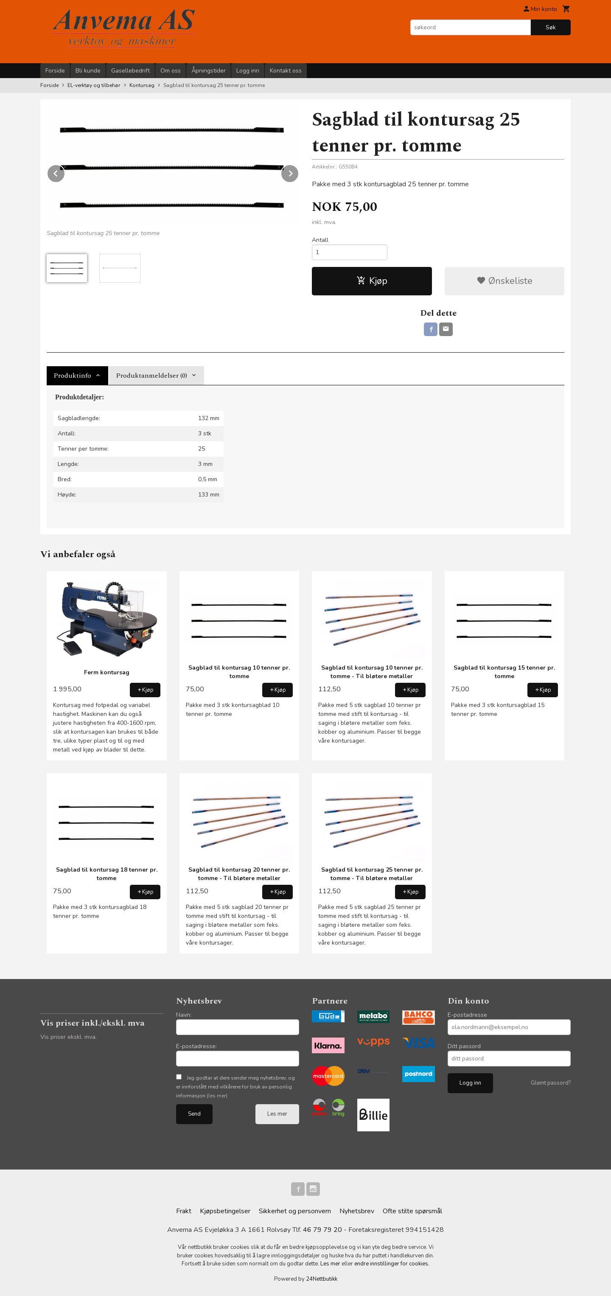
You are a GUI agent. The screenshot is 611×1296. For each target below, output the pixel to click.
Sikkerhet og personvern (295, 1211)
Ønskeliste (504, 281)
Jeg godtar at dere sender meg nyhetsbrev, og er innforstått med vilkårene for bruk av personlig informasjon (235, 1086)
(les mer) (217, 1095)
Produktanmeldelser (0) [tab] (151, 375)
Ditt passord (464, 1046)
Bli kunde (88, 71)
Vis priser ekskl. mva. (68, 1037)
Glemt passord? (551, 1083)
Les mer (277, 1114)
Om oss (170, 71)
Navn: (183, 1015)
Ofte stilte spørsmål (412, 1211)
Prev (64, 172)
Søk (551, 27)
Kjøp (371, 281)
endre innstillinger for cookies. (391, 1264)
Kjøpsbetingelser (225, 1211)
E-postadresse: (196, 1046)
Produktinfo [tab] (72, 375)
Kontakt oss (286, 71)
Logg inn (247, 71)
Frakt (183, 1211)
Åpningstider (208, 71)
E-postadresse (467, 1015)
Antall (320, 240)
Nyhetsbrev (356, 1211)
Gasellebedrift (130, 71)
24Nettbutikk (321, 1279)
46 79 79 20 (322, 1229)
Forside (55, 71)
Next (298, 172)
